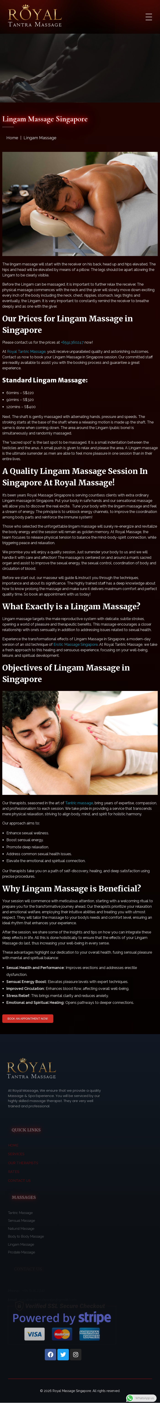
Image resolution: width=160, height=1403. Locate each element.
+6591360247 (72, 342)
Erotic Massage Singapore (75, 644)
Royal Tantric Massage (26, 351)
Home (12, 137)
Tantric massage (79, 803)
